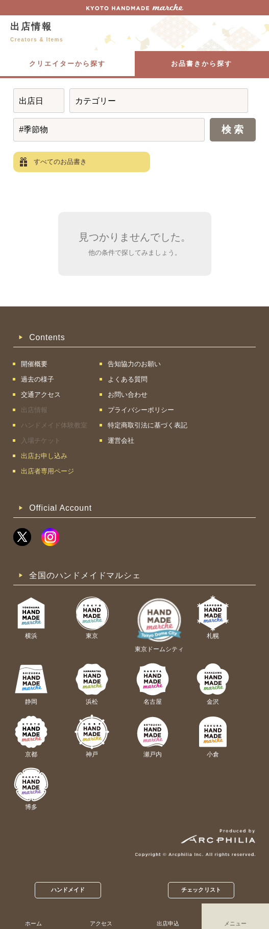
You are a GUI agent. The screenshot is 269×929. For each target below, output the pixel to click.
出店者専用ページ (47, 471)
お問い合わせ (128, 394)
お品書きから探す (201, 63)
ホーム (33, 923)
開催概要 (34, 364)
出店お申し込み (44, 456)
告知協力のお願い (134, 364)
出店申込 (168, 923)
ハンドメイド (68, 890)
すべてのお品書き (60, 161)
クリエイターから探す (67, 63)
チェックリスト (201, 890)
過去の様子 (37, 379)
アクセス (101, 923)
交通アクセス (41, 394)
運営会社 (121, 440)
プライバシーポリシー (141, 410)
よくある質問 (128, 379)
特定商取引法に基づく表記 (147, 425)
